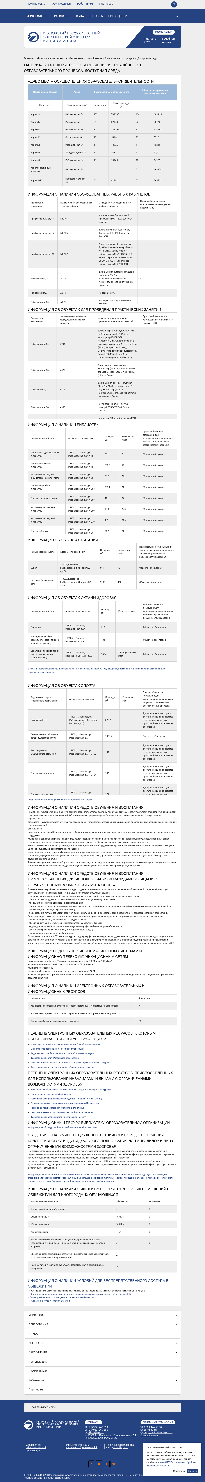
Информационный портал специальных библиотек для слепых (62, 1112)
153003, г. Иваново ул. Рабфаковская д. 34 (112, 1435)
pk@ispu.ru (150, 1429)
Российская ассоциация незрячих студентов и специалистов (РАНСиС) (66, 1098)
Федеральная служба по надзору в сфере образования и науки (62, 1053)
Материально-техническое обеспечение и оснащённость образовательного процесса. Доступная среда (97, 58)
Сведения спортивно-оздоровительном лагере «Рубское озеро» (60, 799)
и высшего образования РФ (81, 1447)
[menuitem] (36, 3)
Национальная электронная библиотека (51, 1094)
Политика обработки (158, 1444)
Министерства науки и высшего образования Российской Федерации (65, 1044)
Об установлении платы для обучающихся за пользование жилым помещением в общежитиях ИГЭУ (80, 1294)
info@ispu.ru (120, 1447)
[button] (102, 1407)
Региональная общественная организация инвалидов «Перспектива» (65, 1103)
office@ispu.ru (96, 1432)
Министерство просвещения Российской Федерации (57, 1049)
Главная (29, 58)
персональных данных (159, 1447)
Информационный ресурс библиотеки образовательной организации (62, 1127)
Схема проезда (149, 1435)
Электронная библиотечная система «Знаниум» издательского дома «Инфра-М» (71, 1089)
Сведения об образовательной (36, 1446)
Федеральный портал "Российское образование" (55, 1058)
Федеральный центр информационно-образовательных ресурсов (63, 1067)
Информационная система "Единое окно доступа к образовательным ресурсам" (71, 1062)
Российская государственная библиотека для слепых (57, 1108)
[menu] (70, 3)
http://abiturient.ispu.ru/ (158, 1432)
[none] (36, 3)
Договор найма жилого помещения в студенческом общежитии (62, 1297)
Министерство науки (77, 1444)
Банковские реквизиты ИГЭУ (101, 1438)
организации (33, 1450)
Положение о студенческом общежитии (50, 1301)
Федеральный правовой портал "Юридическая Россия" (58, 1117)
